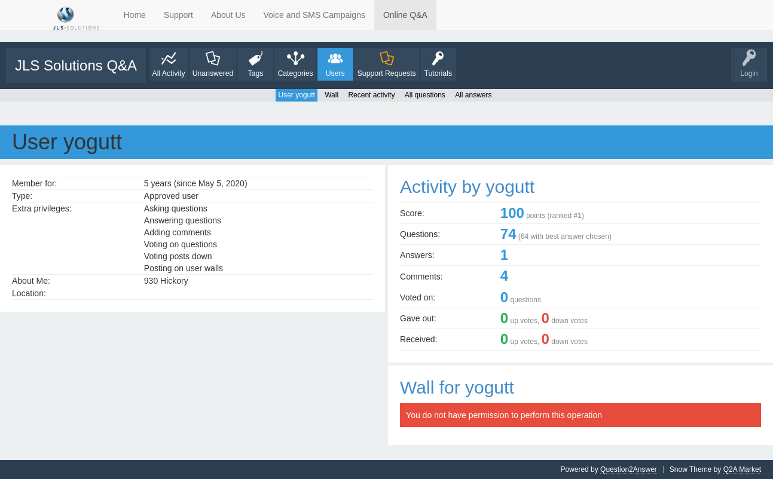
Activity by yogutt (467, 186)
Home (135, 15)
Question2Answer (628, 469)
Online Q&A (405, 15)
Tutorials (438, 73)
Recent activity (371, 95)
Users (335, 73)
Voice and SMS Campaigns (314, 15)
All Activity (168, 73)
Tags (255, 73)
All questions (425, 95)
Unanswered (213, 73)
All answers (473, 95)
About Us (228, 15)
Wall (331, 95)
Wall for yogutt (457, 387)
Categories (295, 73)
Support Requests (387, 73)
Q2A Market (742, 469)
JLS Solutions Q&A (76, 65)
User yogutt (296, 95)
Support (178, 15)
